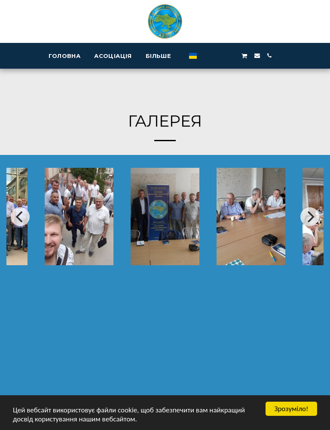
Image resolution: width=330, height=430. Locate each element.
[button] (206, 55)
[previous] (20, 216)
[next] (309, 216)
